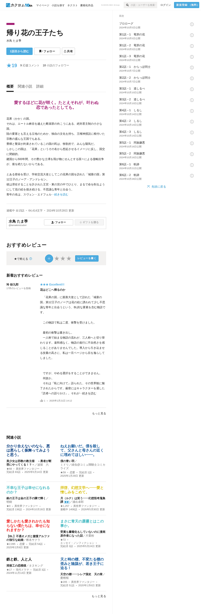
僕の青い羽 (67, 461)
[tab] (11, 87)
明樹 (9, 501)
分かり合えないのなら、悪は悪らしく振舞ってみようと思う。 (28, 450)
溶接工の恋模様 (16, 565)
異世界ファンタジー (27, 468)
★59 (63, 472)
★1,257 (64, 506)
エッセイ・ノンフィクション (77, 543)
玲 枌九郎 (12, 284)
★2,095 (10, 544)
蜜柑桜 (64, 577)
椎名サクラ (33, 539)
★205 (63, 582)
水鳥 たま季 (13, 40)
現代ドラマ (22, 569)
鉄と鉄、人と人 (19, 559)
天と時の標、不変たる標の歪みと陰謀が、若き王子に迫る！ (82, 563)
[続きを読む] (56, 156)
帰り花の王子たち (35, 33)
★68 (9, 468)
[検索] (127, 5)
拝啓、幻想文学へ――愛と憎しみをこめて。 (82, 490)
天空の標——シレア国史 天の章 (81, 574)
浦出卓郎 (78, 501)
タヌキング (36, 565)
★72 (63, 539)
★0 (8, 506)
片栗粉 (90, 535)
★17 (9, 569)
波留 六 (43, 464)
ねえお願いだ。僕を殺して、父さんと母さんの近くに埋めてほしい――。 (82, 450)
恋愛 (72, 472)
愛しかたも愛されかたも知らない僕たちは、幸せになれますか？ (28, 525)
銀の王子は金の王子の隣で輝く (26, 498)
